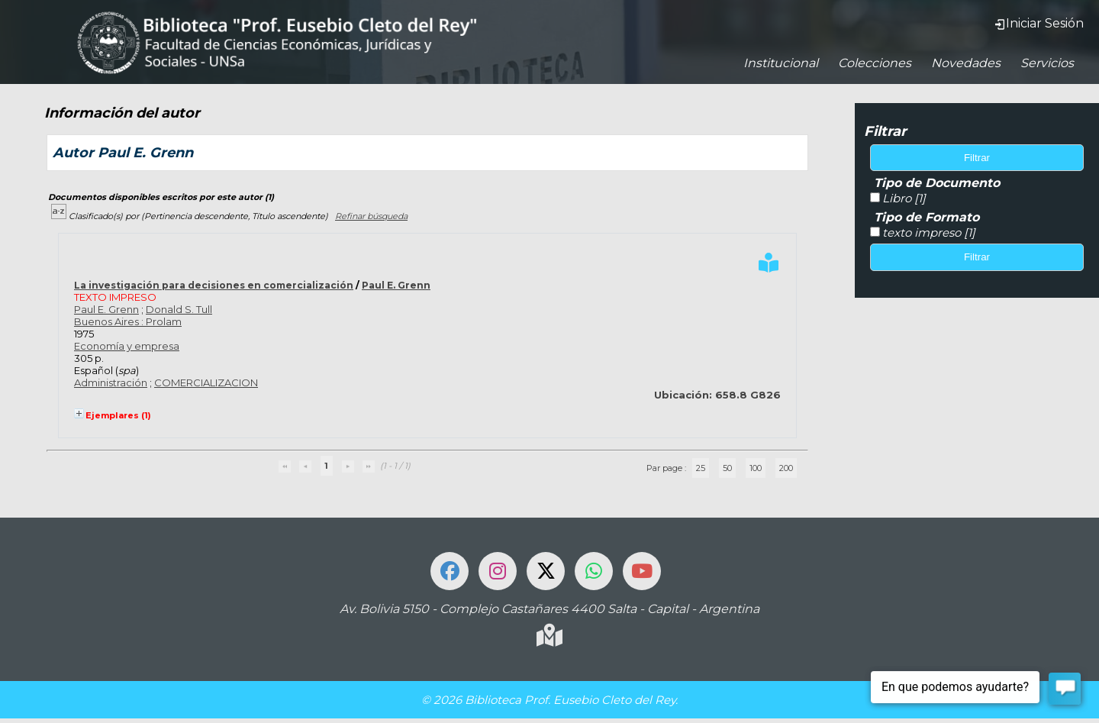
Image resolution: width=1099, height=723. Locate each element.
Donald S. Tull (179, 309)
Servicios (1047, 63)
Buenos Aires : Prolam (128, 321)
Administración (110, 382)
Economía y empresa (126, 346)
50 (727, 468)
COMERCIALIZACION (206, 382)
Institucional (780, 63)
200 (786, 468)
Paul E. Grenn (396, 285)
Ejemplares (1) (118, 415)
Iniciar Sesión (1039, 23)
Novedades (966, 63)
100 (755, 468)
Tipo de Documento (937, 183)
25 (700, 468)
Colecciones (874, 63)
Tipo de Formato (926, 217)
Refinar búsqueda (371, 216)
